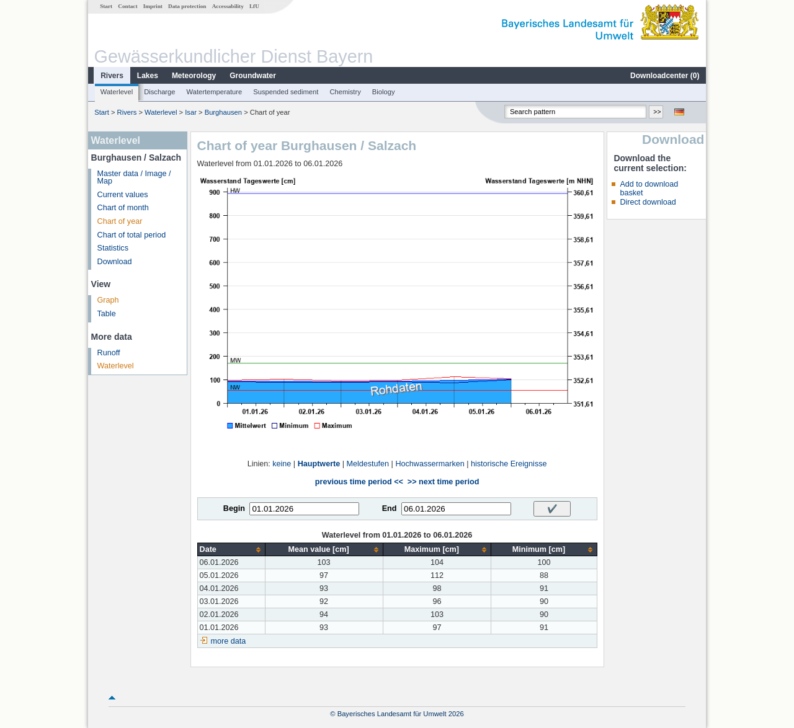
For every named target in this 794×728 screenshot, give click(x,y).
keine (281, 463)
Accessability (228, 6)
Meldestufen (368, 463)
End (389, 508)
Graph (108, 300)
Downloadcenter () (664, 75)
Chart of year (120, 221)
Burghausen (223, 112)
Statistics (112, 248)
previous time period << (359, 481)
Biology (383, 91)
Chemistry (344, 91)
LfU (254, 6)
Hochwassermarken (429, 463)
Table (106, 313)
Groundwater (253, 75)
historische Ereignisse (509, 463)
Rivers (111, 75)
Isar (191, 112)
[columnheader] (231, 549)
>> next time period (443, 481)
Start (106, 6)
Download (114, 261)
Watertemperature (215, 91)
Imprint (153, 6)
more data (228, 641)
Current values (122, 194)
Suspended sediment (285, 91)
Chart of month (123, 207)
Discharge (159, 91)
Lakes (147, 75)
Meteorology (194, 75)
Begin (234, 508)
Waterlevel (116, 91)
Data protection (187, 6)
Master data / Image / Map (134, 177)
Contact (127, 6)
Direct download (648, 202)
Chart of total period (131, 235)
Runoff (108, 352)
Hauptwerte (319, 463)
